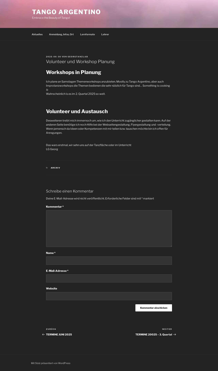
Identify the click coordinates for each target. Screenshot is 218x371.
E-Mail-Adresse (57, 270)
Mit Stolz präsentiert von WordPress (50, 363)
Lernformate (87, 34)
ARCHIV (55, 168)
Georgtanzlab (78, 56)
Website (51, 288)
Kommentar (55, 206)
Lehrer (105, 34)
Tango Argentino (66, 12)
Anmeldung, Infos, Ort (61, 34)
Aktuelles (37, 34)
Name (51, 253)
